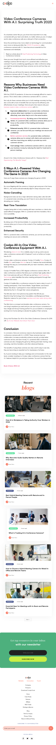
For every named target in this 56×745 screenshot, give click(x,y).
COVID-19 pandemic (33, 45)
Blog (28, 711)
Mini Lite (23, 262)
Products (28, 687)
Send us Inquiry (28, 713)
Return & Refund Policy (28, 718)
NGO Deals (28, 704)
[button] (52, 3)
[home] (7, 3)
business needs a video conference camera (18, 107)
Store (28, 694)
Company (28, 685)
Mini (10, 262)
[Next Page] (28, 619)
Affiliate (28, 702)
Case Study (28, 696)
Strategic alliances (28, 707)
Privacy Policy (28, 716)
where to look (16, 252)
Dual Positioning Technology (32, 54)
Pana (41, 260)
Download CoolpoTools (28, 690)
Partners (28, 699)
